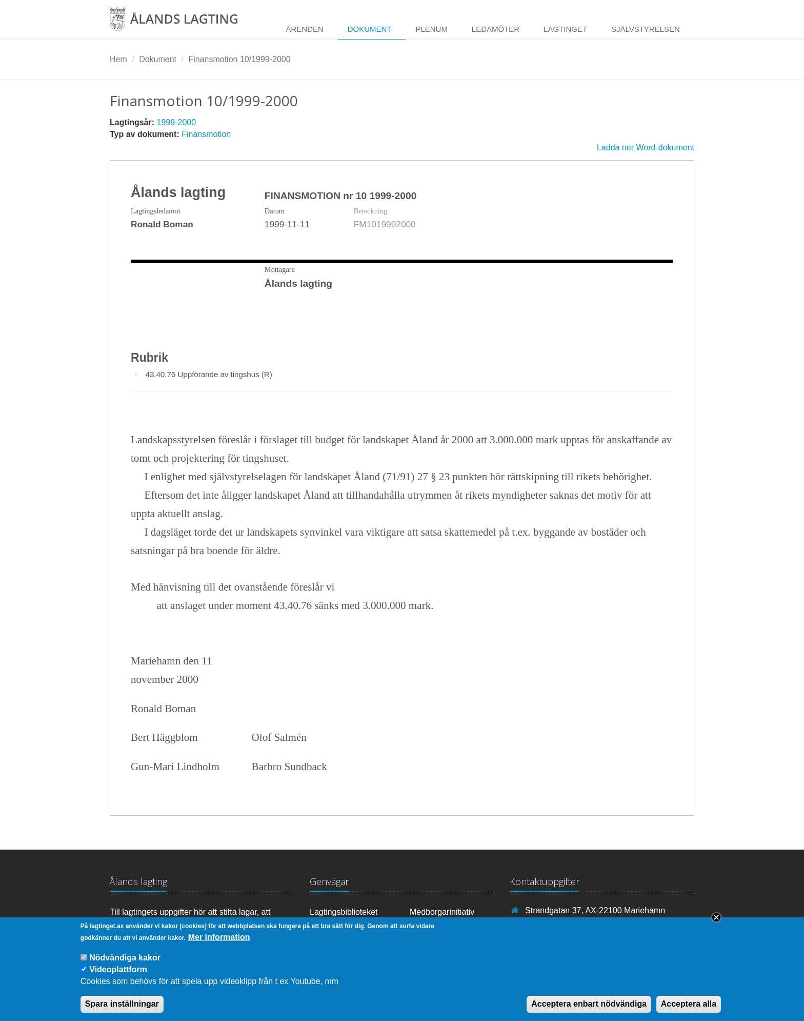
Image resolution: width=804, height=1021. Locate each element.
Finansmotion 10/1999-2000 (239, 59)
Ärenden (304, 29)
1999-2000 (176, 122)
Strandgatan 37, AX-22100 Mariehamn (595, 910)
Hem (118, 59)
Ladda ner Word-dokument (645, 147)
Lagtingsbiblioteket (344, 912)
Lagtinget (565, 29)
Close (716, 917)
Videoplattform (118, 969)
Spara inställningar (122, 1003)
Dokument (370, 29)
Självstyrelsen (645, 29)
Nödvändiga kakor (124, 957)
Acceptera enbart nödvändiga (589, 1003)
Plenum (431, 29)
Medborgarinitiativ (442, 912)
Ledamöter (495, 29)
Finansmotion (206, 134)
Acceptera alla (689, 1003)
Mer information (219, 937)
